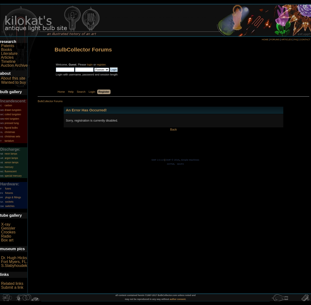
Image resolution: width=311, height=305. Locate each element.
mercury (9, 167)
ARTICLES (286, 39)
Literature (9, 53)
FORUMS (275, 39)
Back (173, 129)
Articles (7, 57)
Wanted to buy (13, 82)
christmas (10, 132)
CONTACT (305, 39)
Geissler (8, 228)
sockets (9, 201)
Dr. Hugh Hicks (14, 258)
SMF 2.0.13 (157, 159)
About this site (13, 78)
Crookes (8, 232)
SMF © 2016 (173, 159)
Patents (7, 46)
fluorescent (11, 171)
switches (9, 206)
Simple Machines (190, 159)
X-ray (5, 224)
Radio (6, 236)
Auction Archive (14, 65)
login (90, 64)
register (101, 64)
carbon (8, 105)
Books (6, 50)
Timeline (8, 61)
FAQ (296, 39)
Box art (7, 240)
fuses (8, 188)
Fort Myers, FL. (14, 262)
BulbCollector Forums (83, 50)
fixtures (9, 193)
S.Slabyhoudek (14, 266)
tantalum (9, 141)
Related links (12, 283)
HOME (265, 39)
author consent (178, 299)
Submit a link (12, 287)
